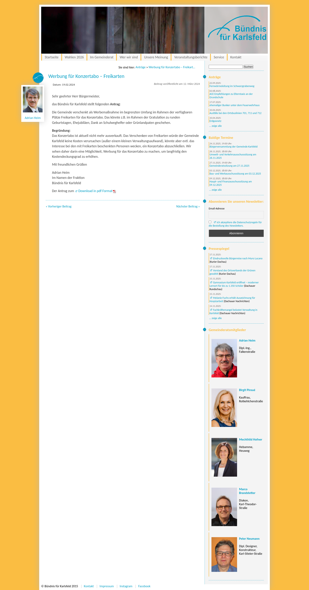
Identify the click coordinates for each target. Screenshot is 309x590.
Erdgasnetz (215, 121)
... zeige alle (215, 126)
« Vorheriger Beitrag (59, 206)
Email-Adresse (216, 208)
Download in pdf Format (95, 191)
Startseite (52, 57)
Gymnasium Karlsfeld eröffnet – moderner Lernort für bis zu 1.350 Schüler (234, 284)
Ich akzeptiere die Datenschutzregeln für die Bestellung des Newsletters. (235, 224)
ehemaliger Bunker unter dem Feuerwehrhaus (234, 105)
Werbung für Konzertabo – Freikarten (172, 67)
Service (219, 57)
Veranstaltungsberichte (191, 57)
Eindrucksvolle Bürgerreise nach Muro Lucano (237, 258)
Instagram (126, 586)
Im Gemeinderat (102, 57)
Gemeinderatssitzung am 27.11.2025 (229, 165)
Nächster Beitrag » (188, 206)
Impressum (107, 586)
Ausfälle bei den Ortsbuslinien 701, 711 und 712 (235, 113)
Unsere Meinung (156, 57)
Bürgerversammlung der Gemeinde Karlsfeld (233, 146)
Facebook (144, 586)
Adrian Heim (33, 118)
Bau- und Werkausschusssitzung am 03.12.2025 (235, 173)
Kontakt (235, 57)
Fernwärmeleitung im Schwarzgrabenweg (231, 86)
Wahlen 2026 (74, 57)
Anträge (141, 67)
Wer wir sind (129, 57)
